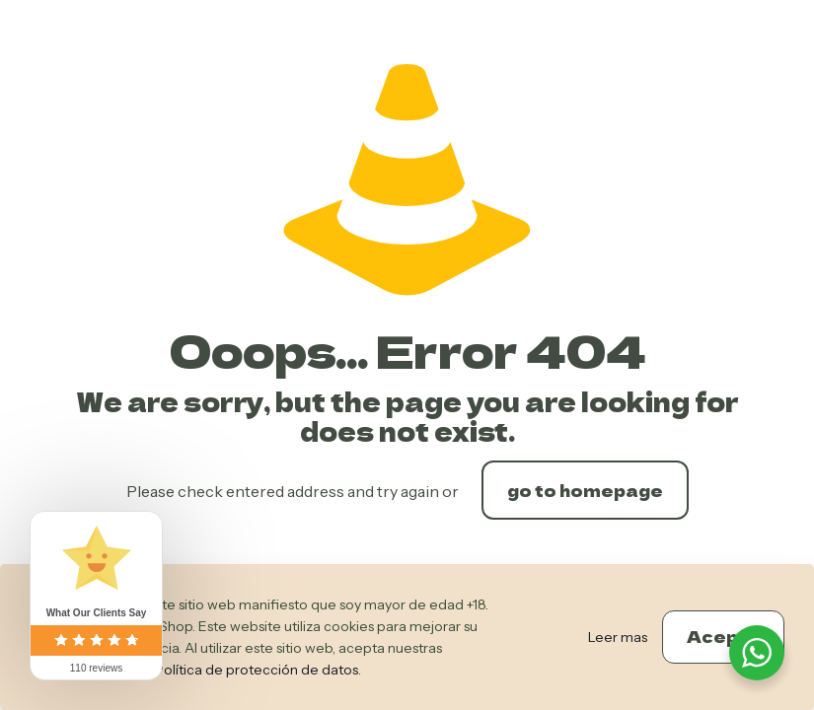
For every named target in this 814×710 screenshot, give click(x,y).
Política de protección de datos (256, 669)
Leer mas (617, 637)
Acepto (723, 636)
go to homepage (585, 490)
